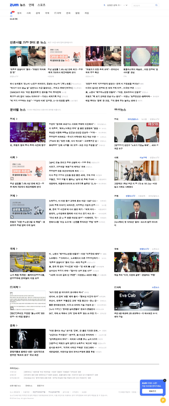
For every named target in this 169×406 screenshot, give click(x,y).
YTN (124, 76)
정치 (19, 13)
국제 (47, 13)
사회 (29, 13)
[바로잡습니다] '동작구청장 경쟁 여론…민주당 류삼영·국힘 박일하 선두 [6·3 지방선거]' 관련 (57, 378)
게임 (87, 13)
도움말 (84, 392)
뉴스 (22, 5)
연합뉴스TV (14, 76)
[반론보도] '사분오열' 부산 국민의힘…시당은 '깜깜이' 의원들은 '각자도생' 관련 (52, 372)
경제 (38, 13)
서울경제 (51, 76)
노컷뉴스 (155, 249)
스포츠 (41, 5)
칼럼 (77, 13)
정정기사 (14, 368)
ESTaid (13, 398)
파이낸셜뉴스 (133, 119)
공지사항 (66, 392)
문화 (68, 13)
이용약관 (26, 392)
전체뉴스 (28, 385)
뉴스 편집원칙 (15, 392)
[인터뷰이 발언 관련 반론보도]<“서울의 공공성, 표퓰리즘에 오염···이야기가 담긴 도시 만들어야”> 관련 (61, 375)
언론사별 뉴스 (15, 385)
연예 (31, 5)
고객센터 (75, 392)
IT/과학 (57, 13)
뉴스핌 (144, 119)
